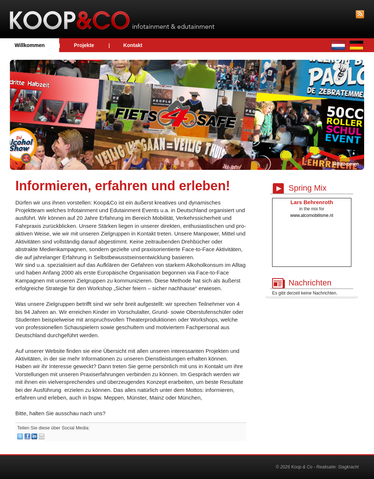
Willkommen (30, 45)
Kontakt (132, 45)
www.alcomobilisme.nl (311, 215)
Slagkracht (348, 467)
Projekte (84, 45)
